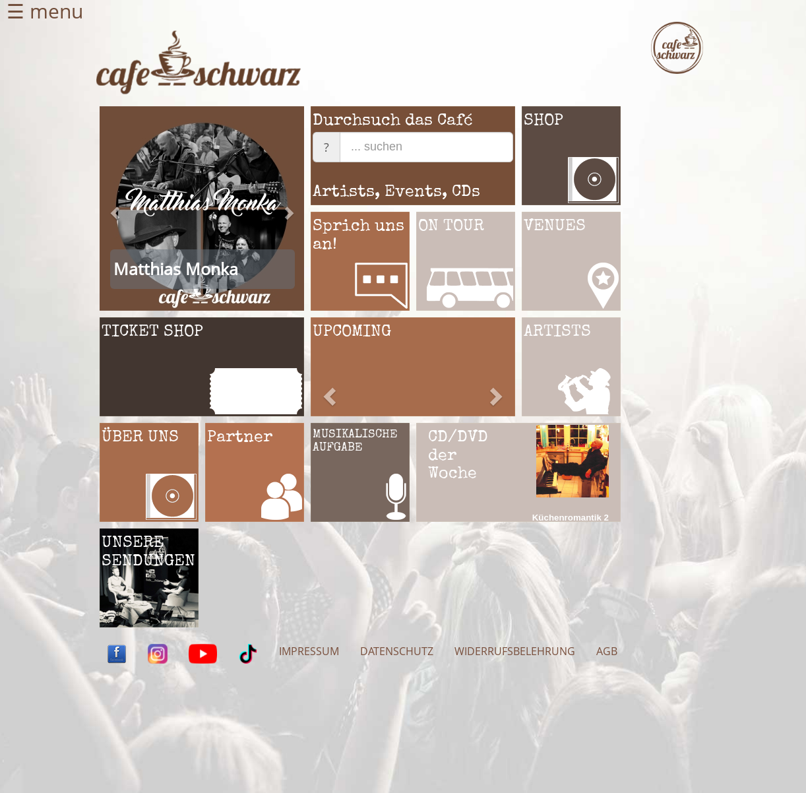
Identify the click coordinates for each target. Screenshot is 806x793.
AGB (606, 651)
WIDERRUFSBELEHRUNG (514, 651)
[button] (115, 259)
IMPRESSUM (309, 651)
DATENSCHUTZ (396, 651)
